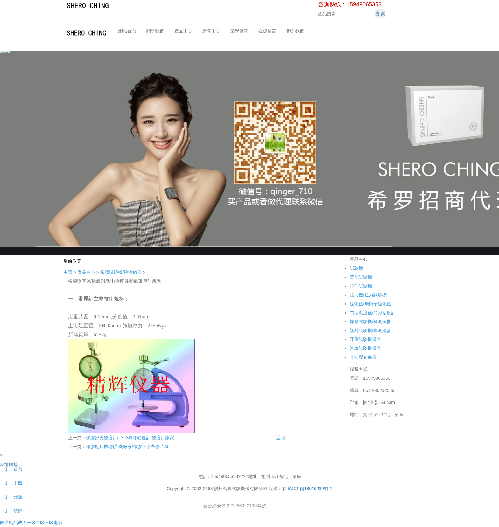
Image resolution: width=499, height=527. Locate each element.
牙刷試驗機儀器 (365, 339)
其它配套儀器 (363, 357)
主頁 (67, 272)
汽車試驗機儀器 (365, 348)
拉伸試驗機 (361, 285)
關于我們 (155, 30)
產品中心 (183, 30)
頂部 (11, 510)
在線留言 (267, 30)
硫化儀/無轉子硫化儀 (370, 303)
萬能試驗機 (361, 277)
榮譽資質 (239, 30)
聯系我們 (295, 30)
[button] (155, 37)
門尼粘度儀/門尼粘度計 (373, 312)
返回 (280, 437)
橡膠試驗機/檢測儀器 (121, 272)
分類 (11, 496)
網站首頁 (127, 30)
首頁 (11, 468)
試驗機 (356, 268)
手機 (11, 482)
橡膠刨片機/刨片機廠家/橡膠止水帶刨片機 (127, 446)
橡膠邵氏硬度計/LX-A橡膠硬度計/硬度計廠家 (130, 437)
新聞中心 (211, 30)
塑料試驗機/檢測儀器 (370, 330)
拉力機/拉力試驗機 (368, 294)
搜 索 (380, 13)
